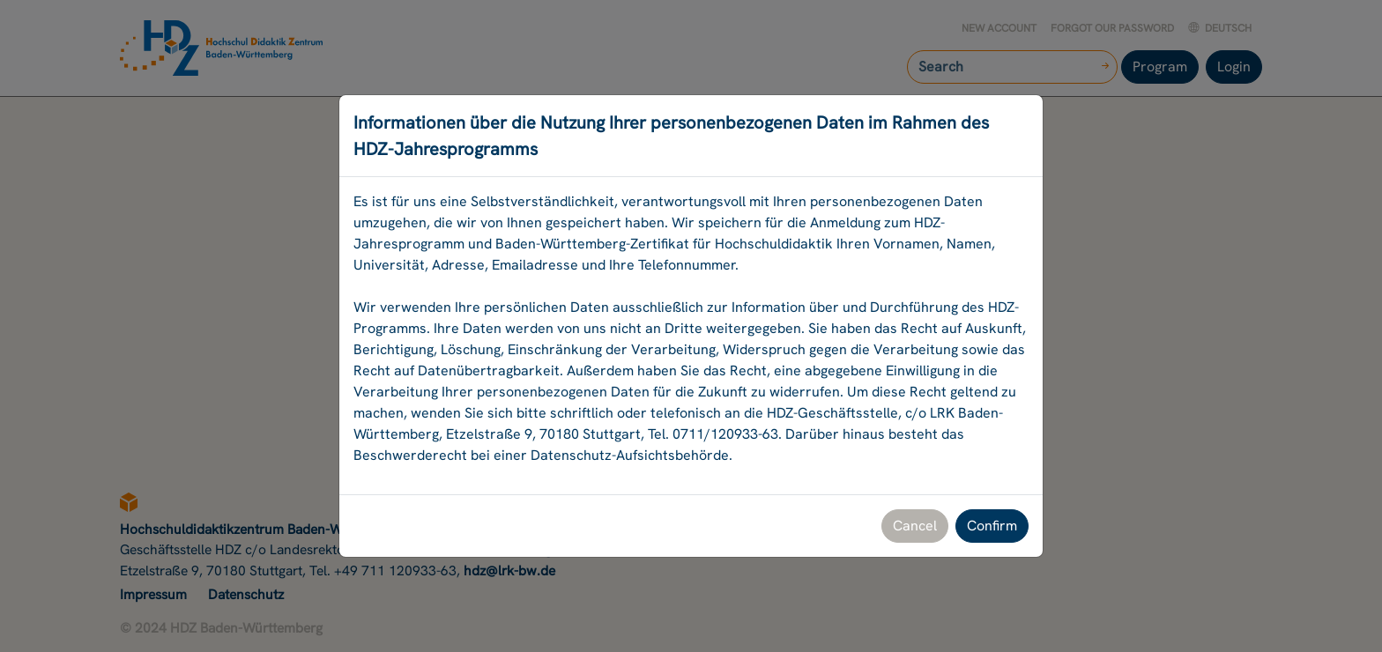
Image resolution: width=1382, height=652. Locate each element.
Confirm (992, 525)
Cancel (915, 525)
